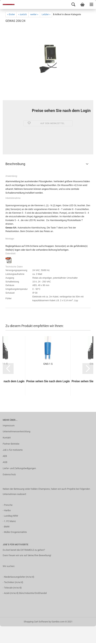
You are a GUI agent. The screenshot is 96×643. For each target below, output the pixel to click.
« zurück (22, 14)
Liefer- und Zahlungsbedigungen (19, 468)
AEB (5, 456)
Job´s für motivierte (13, 450)
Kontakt (7, 437)
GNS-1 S (48, 363)
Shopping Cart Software (36, 621)
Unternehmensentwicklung (16, 431)
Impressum (8, 425)
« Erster (11, 14)
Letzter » (46, 14)
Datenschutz (9, 474)
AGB (5, 462)
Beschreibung (15, 164)
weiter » (34, 14)
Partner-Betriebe (11, 443)
